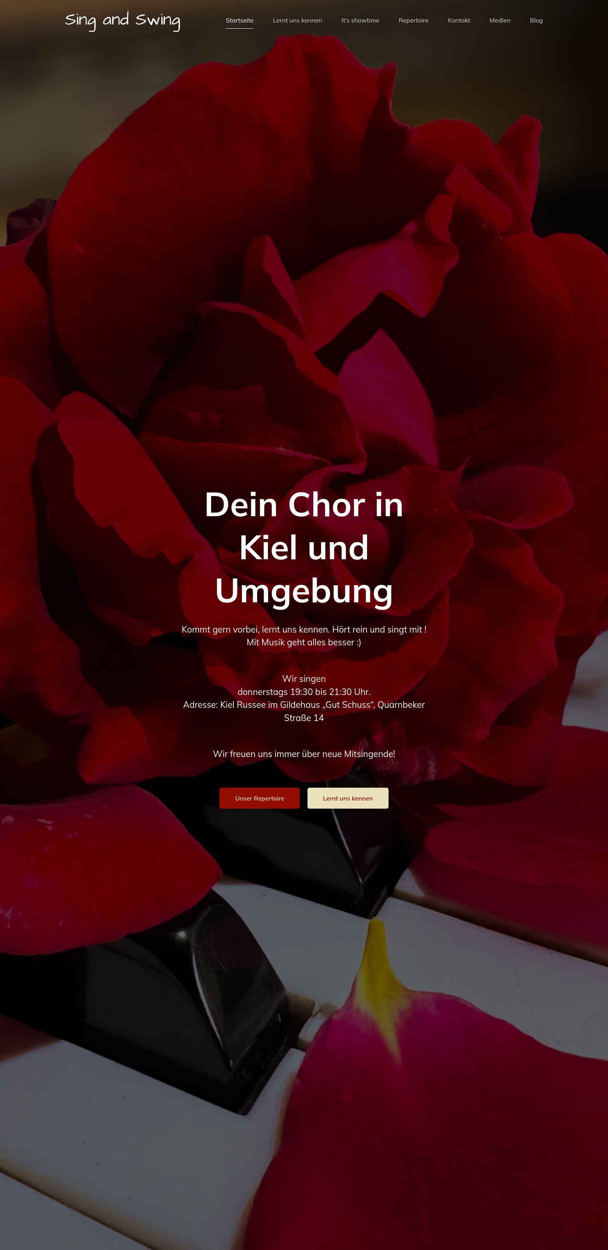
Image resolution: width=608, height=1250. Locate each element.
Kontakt (459, 20)
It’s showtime (361, 20)
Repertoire (413, 20)
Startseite (240, 20)
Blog (536, 20)
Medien (500, 20)
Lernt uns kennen (297, 20)
